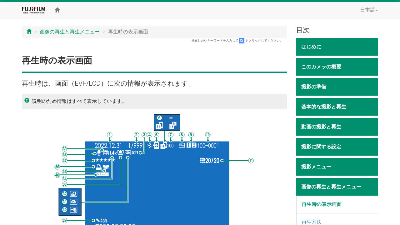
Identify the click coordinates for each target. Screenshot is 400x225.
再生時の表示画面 (322, 204)
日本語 (369, 10)
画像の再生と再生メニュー (70, 32)
